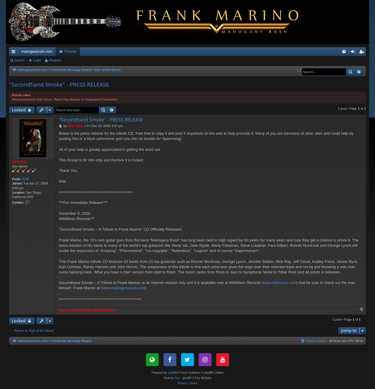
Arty (177, 378)
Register (56, 60)
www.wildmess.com (279, 282)
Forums (70, 52)
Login (37, 60)
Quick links (14, 53)
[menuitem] (344, 51)
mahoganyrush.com (36, 52)
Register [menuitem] (363, 53)
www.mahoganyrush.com (123, 288)
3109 (25, 179)
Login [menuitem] (354, 53)
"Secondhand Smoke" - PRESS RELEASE (59, 84)
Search (19, 60)
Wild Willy (19, 162)
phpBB (172, 372)
